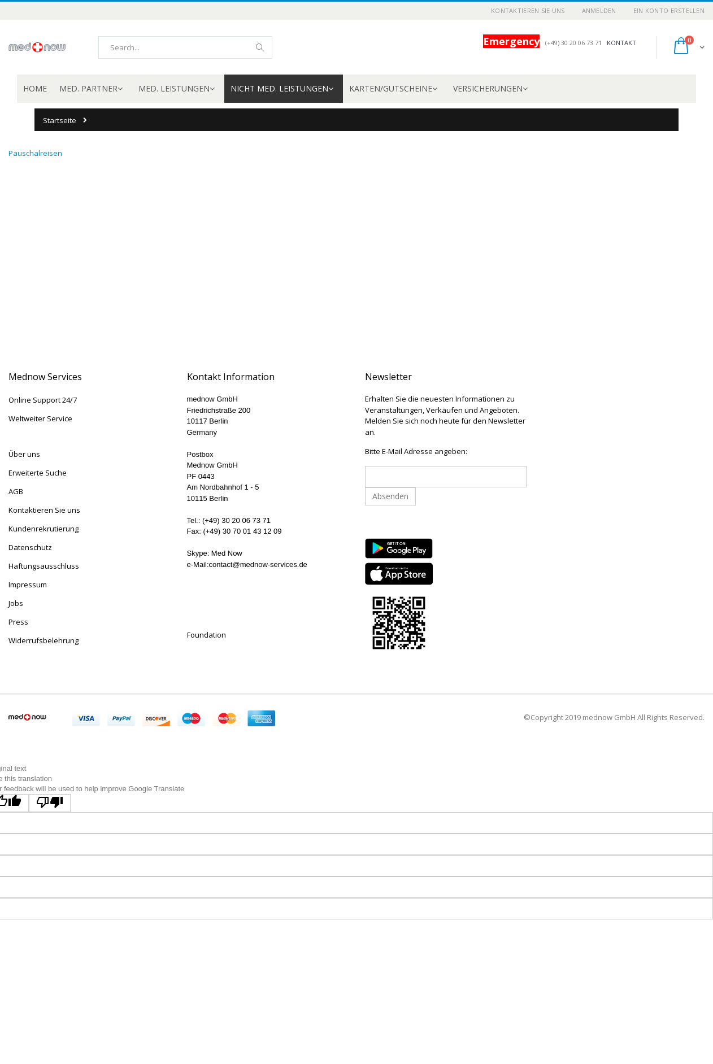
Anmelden (599, 10)
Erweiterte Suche (37, 473)
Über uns (24, 454)
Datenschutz (30, 547)
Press (18, 622)
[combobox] (185, 47)
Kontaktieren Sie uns (528, 10)
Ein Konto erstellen (669, 10)
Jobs (15, 603)
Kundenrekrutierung (43, 529)
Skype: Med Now (214, 553)
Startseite (59, 120)
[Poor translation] (50, 803)
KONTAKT (621, 42)
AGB (15, 491)
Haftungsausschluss (43, 566)
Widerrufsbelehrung (43, 640)
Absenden (390, 496)
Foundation (206, 635)
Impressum (27, 584)
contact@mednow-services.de (258, 564)
